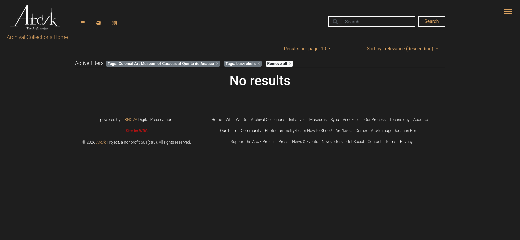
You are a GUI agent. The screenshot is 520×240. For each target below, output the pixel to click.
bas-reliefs (242, 63)
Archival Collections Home (37, 37)
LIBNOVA (129, 119)
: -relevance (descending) (400, 48)
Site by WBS (136, 131)
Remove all (279, 63)
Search (431, 21)
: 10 (305, 48)
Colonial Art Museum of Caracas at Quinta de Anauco (163, 63)
